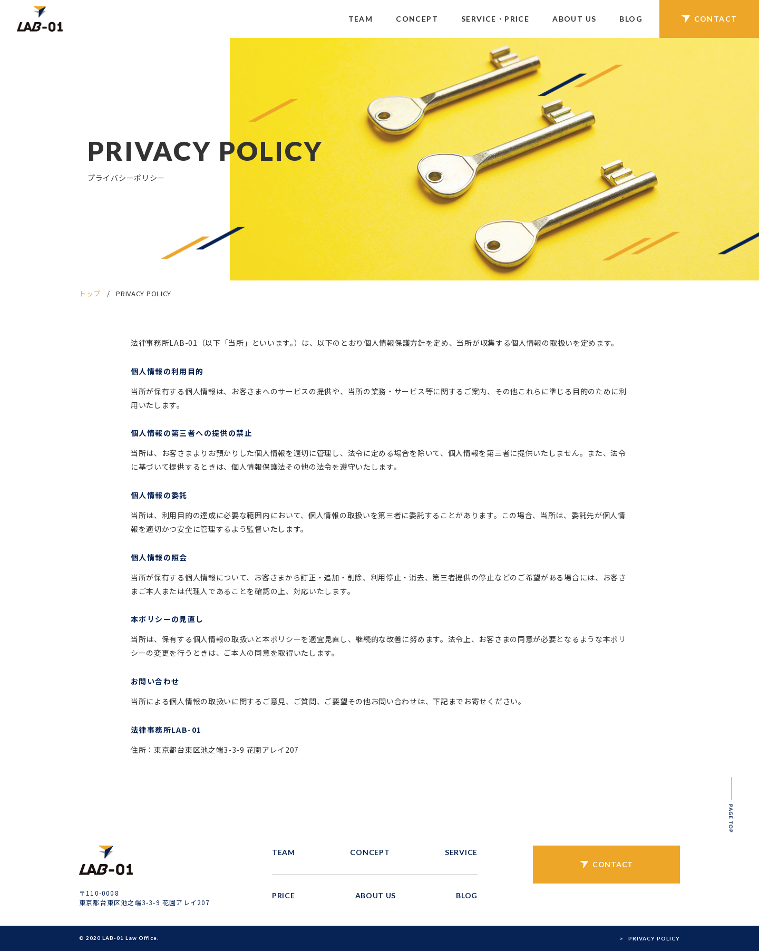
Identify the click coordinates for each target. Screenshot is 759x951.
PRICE (283, 895)
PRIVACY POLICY (654, 938)
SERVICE (461, 852)
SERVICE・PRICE (495, 18)
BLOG (631, 18)
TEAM (360, 18)
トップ (90, 293)
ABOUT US (574, 18)
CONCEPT (417, 18)
